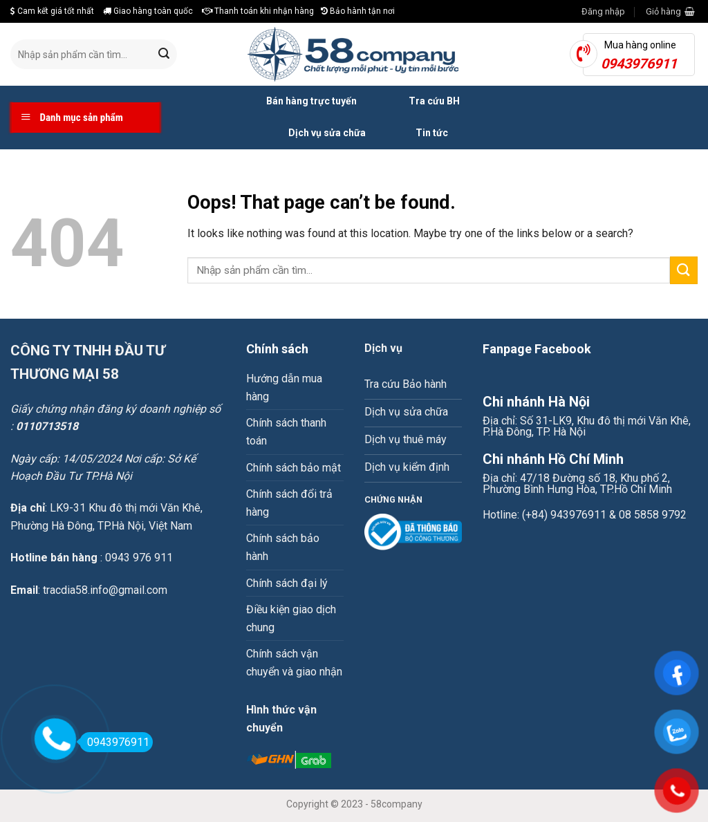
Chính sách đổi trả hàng (289, 503)
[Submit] (164, 54)
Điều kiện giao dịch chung (291, 618)
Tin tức (417, 133)
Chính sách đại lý (287, 583)
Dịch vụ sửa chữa (311, 133)
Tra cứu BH (419, 102)
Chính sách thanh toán (286, 431)
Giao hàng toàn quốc (148, 11)
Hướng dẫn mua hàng (284, 387)
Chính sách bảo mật (293, 467)
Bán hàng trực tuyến (296, 102)
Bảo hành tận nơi (358, 11)
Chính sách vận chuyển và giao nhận (294, 662)
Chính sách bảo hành (282, 547)
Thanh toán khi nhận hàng (258, 11)
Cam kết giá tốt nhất (52, 11)
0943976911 (114, 742)
